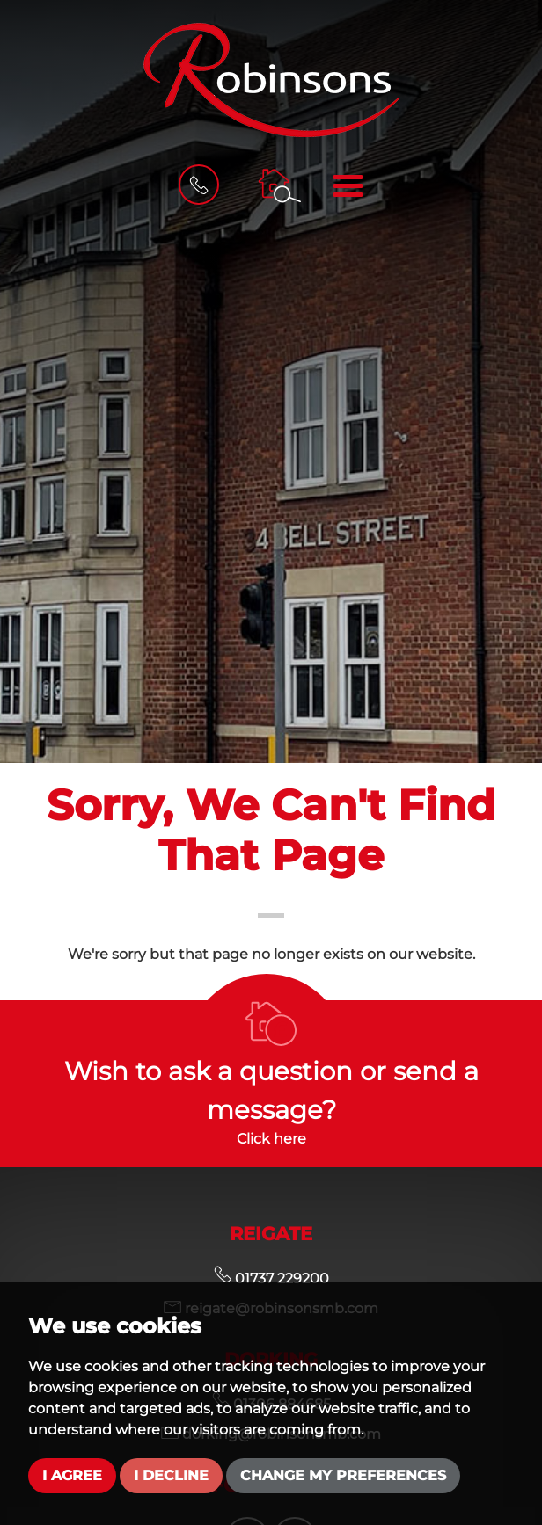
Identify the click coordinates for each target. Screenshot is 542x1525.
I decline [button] (171, 1475)
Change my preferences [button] (343, 1475)
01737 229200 (271, 1278)
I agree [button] (72, 1475)
